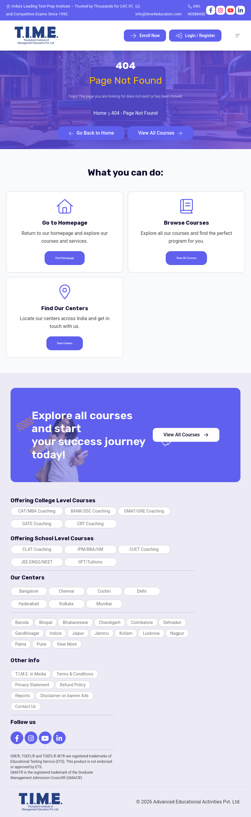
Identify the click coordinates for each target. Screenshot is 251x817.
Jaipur (78, 633)
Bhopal (45, 622)
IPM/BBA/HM (90, 549)
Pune (41, 644)
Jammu (102, 633)
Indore (55, 633)
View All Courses (160, 133)
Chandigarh (109, 622)
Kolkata (66, 603)
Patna (20, 644)
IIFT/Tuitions (90, 562)
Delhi (141, 591)
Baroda (22, 622)
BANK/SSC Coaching (90, 511)
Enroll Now (145, 36)
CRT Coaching (90, 523)
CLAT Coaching (36, 549)
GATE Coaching (36, 523)
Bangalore (28, 591)
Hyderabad (29, 603)
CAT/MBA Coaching (36, 511)
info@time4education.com (158, 10)
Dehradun (172, 622)
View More (67, 644)
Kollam (125, 633)
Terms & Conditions (75, 674)
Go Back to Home (91, 133)
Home (99, 113)
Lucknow (151, 633)
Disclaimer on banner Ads (64, 695)
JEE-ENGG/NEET (37, 562)
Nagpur (177, 633)
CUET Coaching (144, 549)
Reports (22, 695)
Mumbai (104, 603)
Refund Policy (73, 684)
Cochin (104, 591)
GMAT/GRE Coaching (144, 511)
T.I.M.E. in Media (30, 674)
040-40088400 (196, 10)
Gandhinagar (27, 633)
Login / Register (195, 36)
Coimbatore (142, 622)
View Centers (65, 343)
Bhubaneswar (75, 622)
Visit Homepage (64, 258)
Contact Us (25, 706)
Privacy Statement (32, 684)
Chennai (66, 591)
